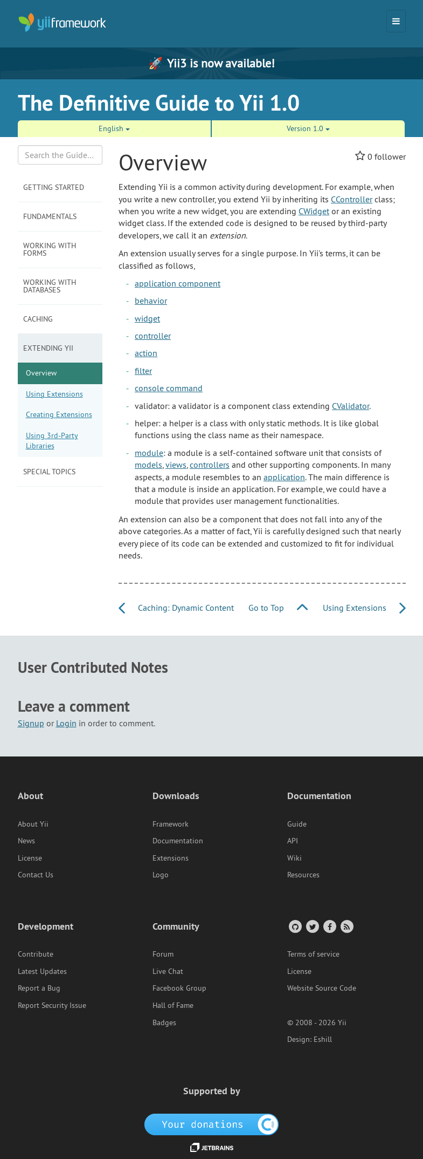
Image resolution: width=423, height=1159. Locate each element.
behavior (151, 300)
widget (147, 318)
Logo (160, 875)
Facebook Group (179, 988)
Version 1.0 (308, 128)
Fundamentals (50, 216)
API (292, 841)
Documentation (177, 841)
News (26, 841)
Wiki (294, 858)
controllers (210, 464)
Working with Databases (49, 286)
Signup (31, 723)
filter (143, 370)
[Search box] (60, 155)
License (30, 858)
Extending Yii (48, 348)
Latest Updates (42, 971)
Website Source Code (321, 988)
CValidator (350, 405)
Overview (41, 373)
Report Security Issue (52, 1005)
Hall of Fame (172, 1005)
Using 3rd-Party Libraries (52, 441)
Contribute (35, 954)
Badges (164, 1022)
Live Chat (167, 971)
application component (177, 283)
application (284, 477)
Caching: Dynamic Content (176, 607)
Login (66, 723)
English (114, 128)
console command (169, 388)
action (146, 352)
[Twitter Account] (311, 926)
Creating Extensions (59, 414)
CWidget (314, 211)
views (175, 464)
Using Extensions (54, 394)
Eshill (323, 1039)
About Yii (33, 824)
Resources (303, 875)
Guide (297, 824)
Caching (38, 319)
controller (153, 335)
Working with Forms (49, 249)
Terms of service (313, 954)
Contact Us (35, 875)
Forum (163, 954)
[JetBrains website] (211, 1146)
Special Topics (49, 471)
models (148, 464)
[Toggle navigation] (396, 21)
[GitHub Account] (294, 926)
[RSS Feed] (346, 926)
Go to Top (278, 607)
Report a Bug (39, 988)
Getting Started (53, 187)
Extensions (170, 858)
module (149, 452)
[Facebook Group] (329, 926)
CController (351, 199)
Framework (170, 824)
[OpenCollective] (211, 1123)
